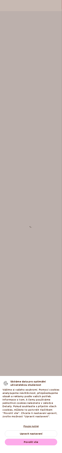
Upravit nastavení (31, 433)
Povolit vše (31, 442)
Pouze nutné (31, 426)
